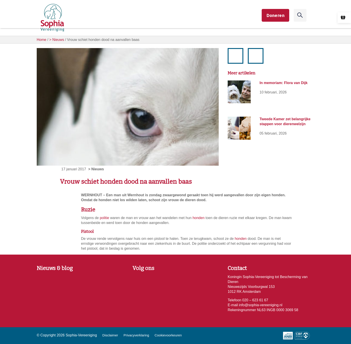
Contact (237, 268)
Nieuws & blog (55, 268)
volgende (256, 52)
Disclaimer (110, 335)
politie (104, 218)
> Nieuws (56, 40)
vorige (238, 59)
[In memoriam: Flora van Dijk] (239, 92)
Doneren (275, 18)
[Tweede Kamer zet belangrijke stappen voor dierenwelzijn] (239, 128)
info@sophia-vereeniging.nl (260, 305)
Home (41, 40)
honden (198, 218)
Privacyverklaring (136, 335)
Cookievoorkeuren (168, 335)
